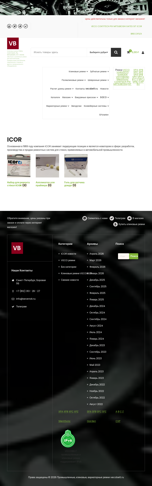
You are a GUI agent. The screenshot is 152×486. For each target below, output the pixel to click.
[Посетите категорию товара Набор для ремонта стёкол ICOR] (18, 171)
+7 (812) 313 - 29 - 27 (28, 483)
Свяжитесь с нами (98, 229)
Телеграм (120, 229)
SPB (141, 74)
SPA (136, 74)
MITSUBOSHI (120, 26)
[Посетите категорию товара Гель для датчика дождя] (76, 171)
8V (138, 84)
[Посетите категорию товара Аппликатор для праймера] (47, 171)
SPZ (140, 77)
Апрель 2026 (97, 446)
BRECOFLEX (136, 33)
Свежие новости (70, 472)
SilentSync (123, 79)
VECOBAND (122, 77)
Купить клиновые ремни (132, 235)
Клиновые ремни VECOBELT (76, 466)
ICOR (139, 26)
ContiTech (120, 82)
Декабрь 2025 (97, 472)
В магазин (138, 229)
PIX (111, 26)
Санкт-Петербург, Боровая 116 (31, 474)
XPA (135, 70)
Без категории (68, 459)
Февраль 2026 (97, 459)
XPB (141, 70)
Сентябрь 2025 (98, 479)
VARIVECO (123, 72)
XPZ (140, 72)
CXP (141, 82)
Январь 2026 (97, 466)
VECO (94, 26)
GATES (129, 26)
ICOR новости (68, 446)
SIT (134, 26)
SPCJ (141, 79)
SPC (134, 77)
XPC (135, 72)
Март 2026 (95, 452)
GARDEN (122, 74)
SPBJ (135, 82)
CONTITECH (103, 26)
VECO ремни (68, 452)
